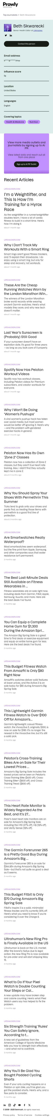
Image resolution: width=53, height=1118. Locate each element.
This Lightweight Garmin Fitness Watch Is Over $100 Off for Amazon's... (25, 715)
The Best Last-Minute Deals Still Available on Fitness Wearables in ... (26, 582)
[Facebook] (24, 1105)
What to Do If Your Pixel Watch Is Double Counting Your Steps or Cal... (24, 986)
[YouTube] (19, 1105)
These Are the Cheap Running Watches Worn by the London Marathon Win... (26, 289)
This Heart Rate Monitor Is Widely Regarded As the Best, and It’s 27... (25, 810)
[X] (29, 1105)
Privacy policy (9, 1115)
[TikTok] (14, 1105)
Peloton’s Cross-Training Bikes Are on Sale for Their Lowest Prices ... (24, 762)
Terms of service (25, 1115)
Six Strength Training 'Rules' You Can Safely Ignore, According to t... (26, 1031)
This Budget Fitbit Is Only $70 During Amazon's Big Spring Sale (23, 899)
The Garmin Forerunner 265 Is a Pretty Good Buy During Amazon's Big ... (26, 854)
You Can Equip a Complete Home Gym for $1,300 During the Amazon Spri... (25, 626)
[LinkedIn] (4, 1105)
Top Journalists (10, 15)
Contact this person (26, 44)
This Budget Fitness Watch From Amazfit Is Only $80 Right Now (25, 671)
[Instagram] (9, 1105)
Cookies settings (42, 1115)
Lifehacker (38, 30)
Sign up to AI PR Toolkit (26, 164)
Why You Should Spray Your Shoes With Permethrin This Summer (26, 497)
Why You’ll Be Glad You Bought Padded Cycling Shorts (22, 1075)
